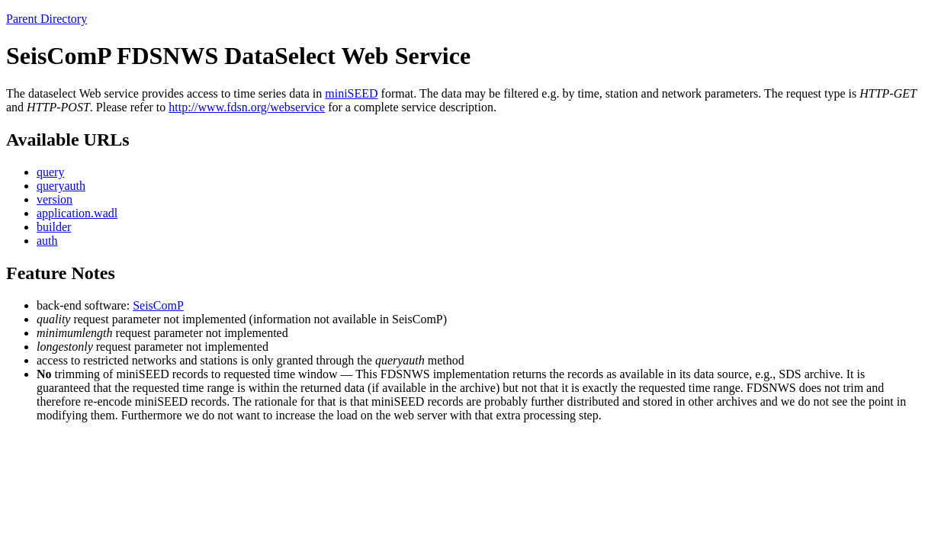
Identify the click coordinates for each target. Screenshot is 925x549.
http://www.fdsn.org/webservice (247, 107)
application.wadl (77, 213)
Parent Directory (46, 18)
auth (47, 240)
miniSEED (351, 93)
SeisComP (158, 305)
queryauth (61, 185)
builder (54, 226)
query (50, 171)
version (54, 199)
